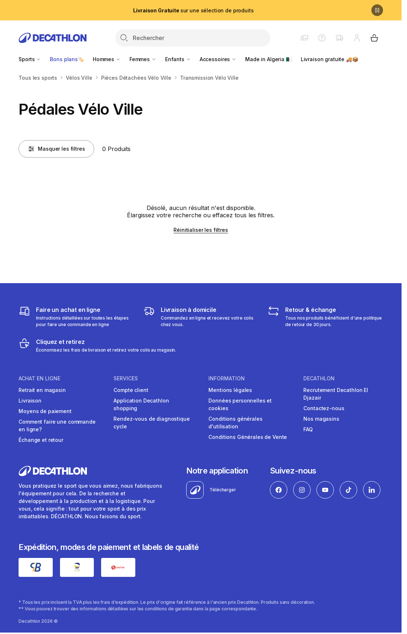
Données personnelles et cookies (240, 404)
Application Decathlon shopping (141, 404)
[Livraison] (200, 316)
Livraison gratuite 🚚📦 (329, 59)
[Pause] (377, 10)
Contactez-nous (323, 408)
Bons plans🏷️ (67, 59)
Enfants (178, 59)
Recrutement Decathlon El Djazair (335, 394)
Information (226, 378)
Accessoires (218, 59)
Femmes (142, 59)
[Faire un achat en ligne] (76, 316)
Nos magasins (321, 419)
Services (125, 378)
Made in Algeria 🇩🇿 (268, 59)
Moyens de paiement (45, 411)
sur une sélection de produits (193, 10)
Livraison (30, 400)
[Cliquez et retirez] (97, 345)
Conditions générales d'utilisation (235, 422)
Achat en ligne (39, 378)
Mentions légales (230, 390)
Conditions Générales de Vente (247, 437)
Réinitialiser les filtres (200, 230)
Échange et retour (41, 440)
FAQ (308, 429)
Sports (30, 59)
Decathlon (319, 378)
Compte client (130, 390)
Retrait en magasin (42, 390)
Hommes (107, 59)
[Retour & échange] (325, 316)
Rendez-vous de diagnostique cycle (151, 422)
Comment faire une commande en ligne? (57, 425)
